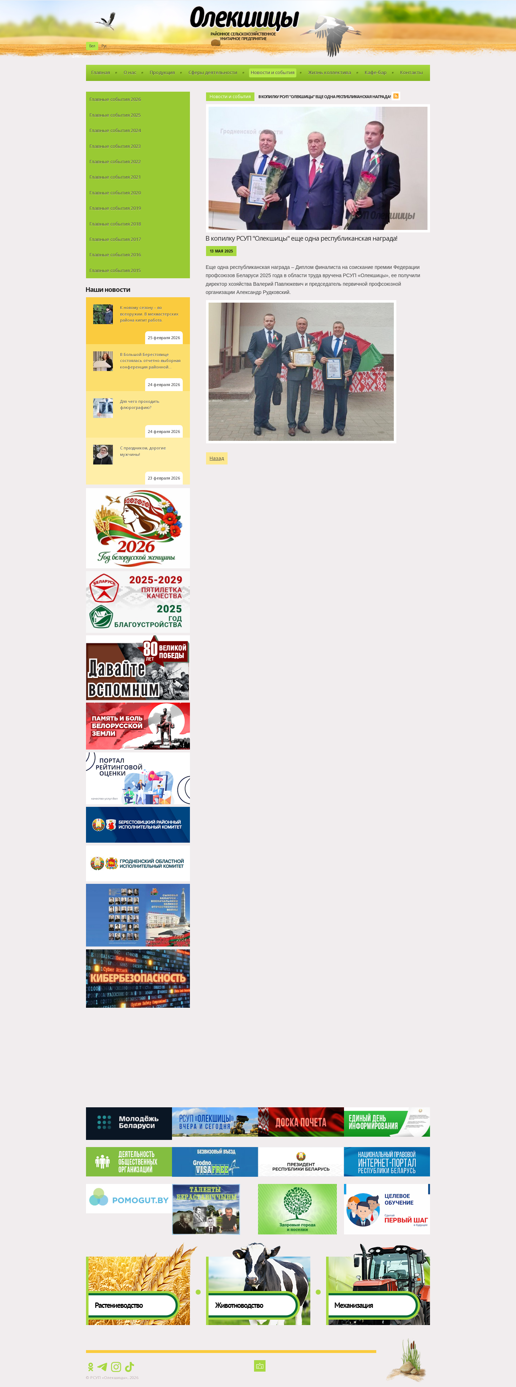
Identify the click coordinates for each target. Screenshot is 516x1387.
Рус (104, 45)
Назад (217, 458)
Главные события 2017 (115, 239)
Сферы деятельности (212, 72)
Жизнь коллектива (329, 72)
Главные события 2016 (115, 254)
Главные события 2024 (115, 130)
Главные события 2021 (115, 177)
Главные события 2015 (115, 270)
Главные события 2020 (115, 192)
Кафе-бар (376, 72)
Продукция (162, 72)
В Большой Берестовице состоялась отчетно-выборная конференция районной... (150, 361)
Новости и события (273, 72)
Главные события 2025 (115, 115)
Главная (100, 72)
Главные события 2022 (115, 161)
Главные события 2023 (115, 146)
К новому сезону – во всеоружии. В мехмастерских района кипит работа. (149, 314)
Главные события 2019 (115, 208)
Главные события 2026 (115, 99)
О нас (130, 72)
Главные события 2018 (115, 224)
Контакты (411, 72)
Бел (92, 45)
